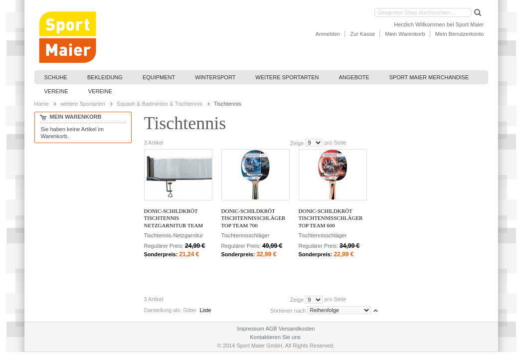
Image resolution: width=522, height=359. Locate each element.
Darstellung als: (163, 310)
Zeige (297, 143)
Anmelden (328, 34)
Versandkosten (297, 329)
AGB (271, 329)
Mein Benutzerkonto (459, 34)
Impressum (250, 329)
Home (41, 104)
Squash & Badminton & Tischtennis (159, 104)
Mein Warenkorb (405, 34)
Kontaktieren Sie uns (275, 337)
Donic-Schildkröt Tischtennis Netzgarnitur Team (173, 218)
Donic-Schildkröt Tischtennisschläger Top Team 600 (331, 218)
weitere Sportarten (82, 104)
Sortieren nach (288, 310)
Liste (205, 310)
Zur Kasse (362, 34)
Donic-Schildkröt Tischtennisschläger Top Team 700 (253, 218)
